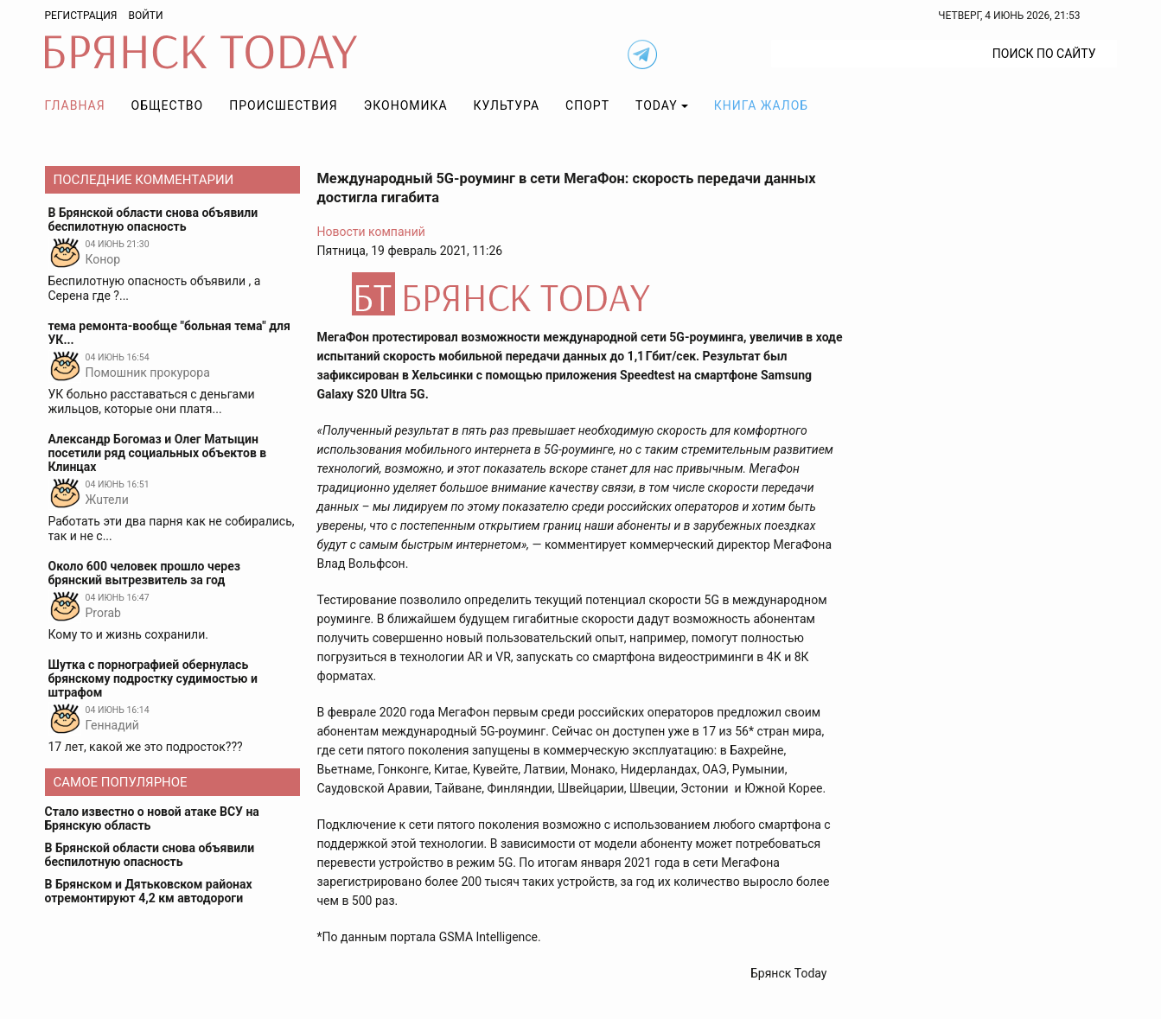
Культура (506, 105)
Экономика (406, 105)
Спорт (587, 105)
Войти (145, 16)
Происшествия (283, 105)
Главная (75, 105)
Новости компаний (371, 232)
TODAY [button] (656, 105)
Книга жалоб (761, 105)
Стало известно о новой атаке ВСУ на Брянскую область (152, 818)
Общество (167, 105)
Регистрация (81, 16)
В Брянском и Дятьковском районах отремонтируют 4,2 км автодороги (148, 891)
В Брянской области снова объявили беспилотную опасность (150, 855)
